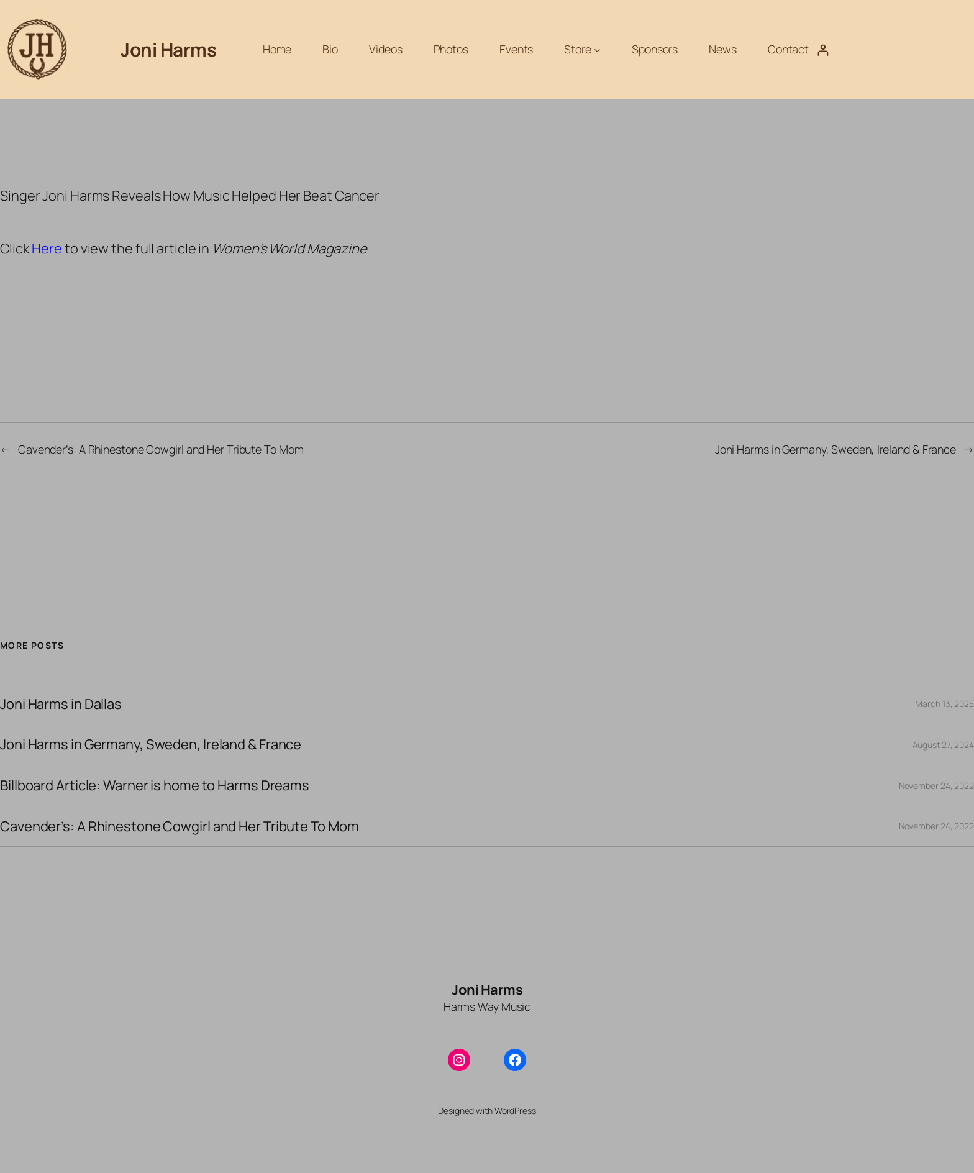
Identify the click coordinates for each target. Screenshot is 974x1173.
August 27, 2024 (944, 745)
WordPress (515, 1110)
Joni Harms (168, 49)
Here (47, 248)
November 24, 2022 (936, 786)
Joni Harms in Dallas (61, 704)
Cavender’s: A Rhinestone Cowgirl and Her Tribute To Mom (161, 449)
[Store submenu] (597, 50)
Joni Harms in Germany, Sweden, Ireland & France (835, 449)
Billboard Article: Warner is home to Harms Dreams (154, 785)
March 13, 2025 (944, 704)
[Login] (823, 50)
